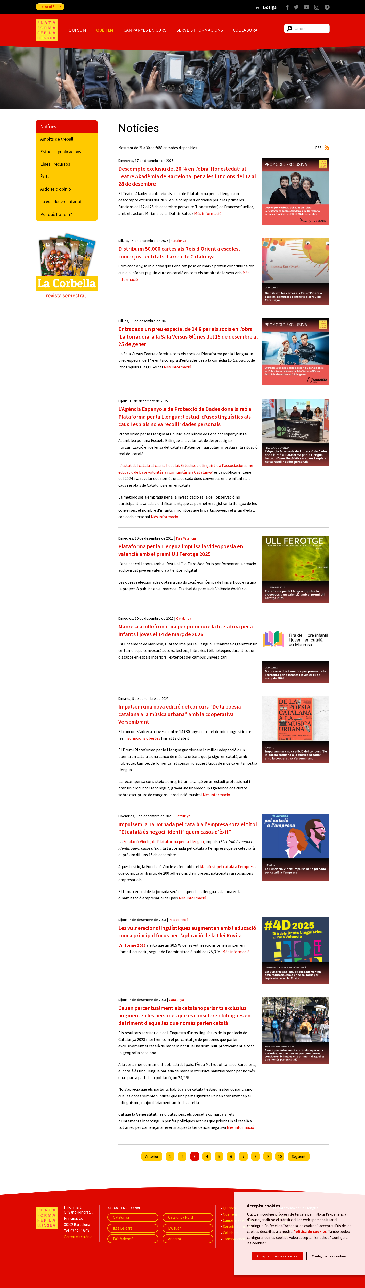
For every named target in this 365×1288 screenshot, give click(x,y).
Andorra (174, 1238)
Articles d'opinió (55, 189)
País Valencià (186, 538)
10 (280, 1156)
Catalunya (178, 240)
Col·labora (245, 30)
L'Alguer (174, 1228)
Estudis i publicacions (60, 152)
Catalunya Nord (180, 1217)
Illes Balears (122, 1228)
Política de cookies (310, 1232)
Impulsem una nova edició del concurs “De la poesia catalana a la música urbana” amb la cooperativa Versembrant (179, 714)
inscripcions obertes (142, 738)
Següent (299, 1156)
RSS (318, 147)
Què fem (104, 30)
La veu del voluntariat (61, 202)
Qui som (77, 30)
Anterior (151, 1156)
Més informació (207, 213)
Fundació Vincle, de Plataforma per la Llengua (163, 841)
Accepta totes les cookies (277, 1256)
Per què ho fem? (56, 214)
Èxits (45, 177)
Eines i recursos (55, 164)
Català (48, 6)
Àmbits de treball (56, 139)
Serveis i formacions (199, 30)
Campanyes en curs (145, 30)
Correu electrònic (78, 1236)
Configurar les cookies (329, 1256)
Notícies (48, 126)
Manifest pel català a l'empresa (228, 866)
